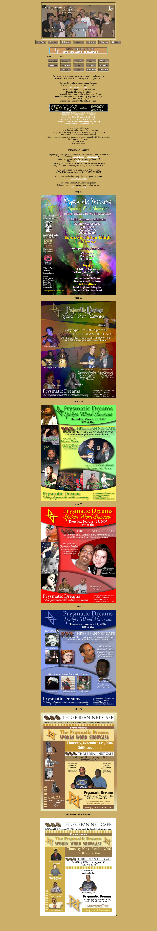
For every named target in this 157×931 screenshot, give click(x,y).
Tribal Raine (79, 115)
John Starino (66, 117)
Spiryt (76, 119)
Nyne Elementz (78, 117)
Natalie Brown (70, 124)
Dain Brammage (82, 161)
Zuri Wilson (85, 119)
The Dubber (90, 115)
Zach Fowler (91, 117)
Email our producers (78, 179)
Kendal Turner (66, 119)
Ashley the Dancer (85, 124)
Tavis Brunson (92, 157)
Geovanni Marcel (78, 112)
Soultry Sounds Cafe (78, 87)
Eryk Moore (91, 112)
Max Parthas (67, 115)
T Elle (93, 119)
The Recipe (65, 112)
